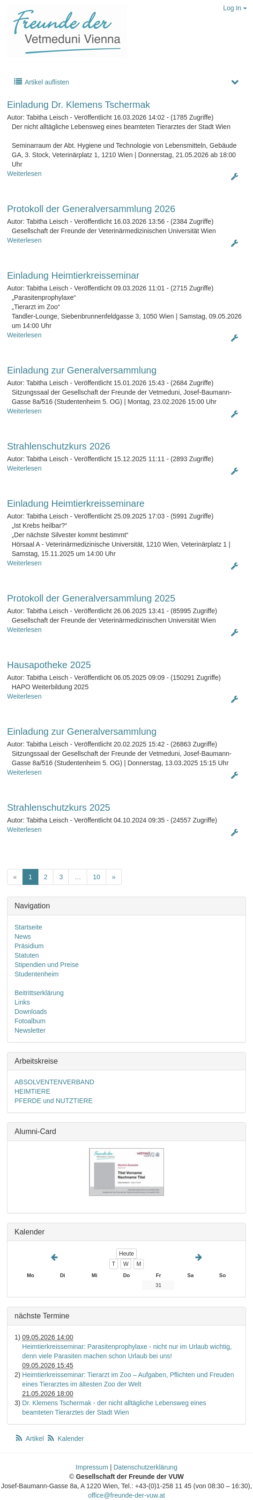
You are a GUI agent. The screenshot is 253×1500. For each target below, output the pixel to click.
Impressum (92, 1467)
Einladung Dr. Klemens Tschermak (78, 104)
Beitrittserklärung (39, 993)
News (23, 936)
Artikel (30, 1438)
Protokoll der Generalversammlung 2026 (91, 209)
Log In (235, 8)
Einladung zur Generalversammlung (81, 370)
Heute (126, 1253)
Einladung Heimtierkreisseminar (73, 275)
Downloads (31, 1011)
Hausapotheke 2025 (49, 665)
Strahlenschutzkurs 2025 (58, 807)
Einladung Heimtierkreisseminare (75, 503)
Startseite (28, 927)
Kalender (65, 1438)
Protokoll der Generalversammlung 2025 (91, 598)
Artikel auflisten (41, 82)
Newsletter (30, 1030)
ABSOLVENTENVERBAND (54, 1082)
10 (96, 877)
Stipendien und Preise (47, 964)
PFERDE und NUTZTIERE (53, 1100)
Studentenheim (37, 974)
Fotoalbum (30, 1021)
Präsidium (29, 946)
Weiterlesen (24, 173)
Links (22, 1002)
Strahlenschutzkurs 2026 (58, 446)
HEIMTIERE (32, 1091)
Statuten (27, 955)
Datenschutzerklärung (145, 1467)
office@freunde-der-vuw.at (126, 1495)
